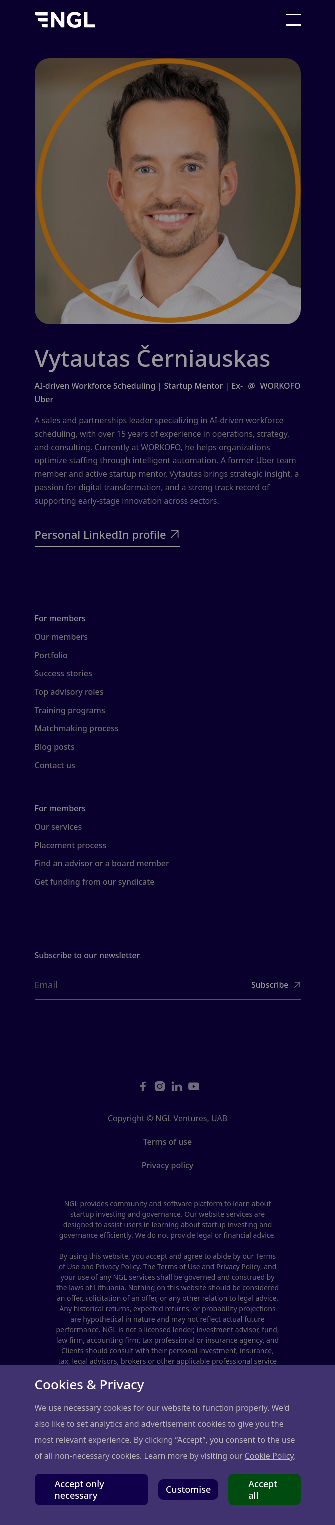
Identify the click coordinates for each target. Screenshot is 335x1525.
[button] (293, 20)
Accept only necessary (79, 1489)
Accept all (262, 1489)
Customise (188, 1489)
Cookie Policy (269, 1455)
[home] (65, 20)
